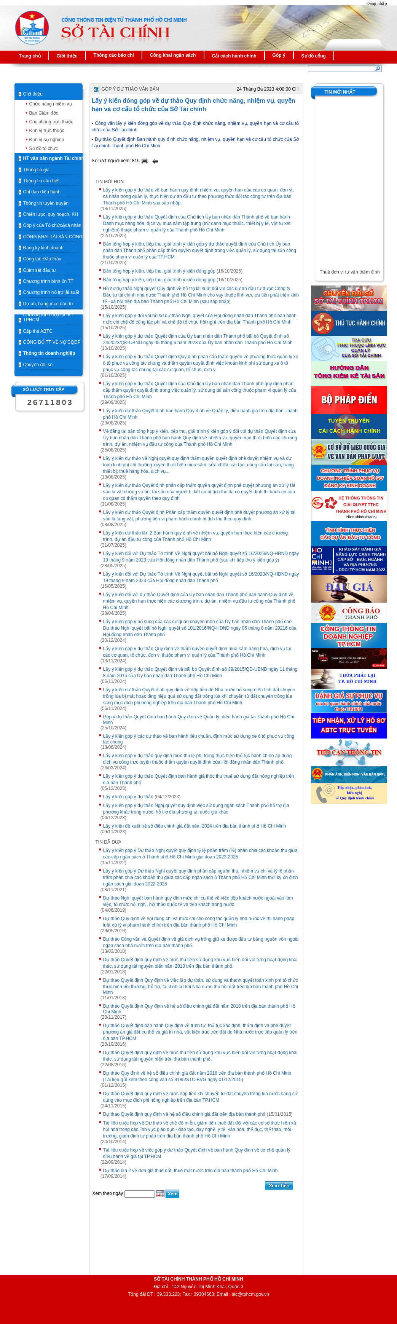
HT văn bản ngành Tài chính (53, 158)
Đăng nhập (377, 3)
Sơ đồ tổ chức (43, 148)
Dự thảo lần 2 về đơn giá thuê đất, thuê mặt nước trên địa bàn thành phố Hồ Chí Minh (190, 1170)
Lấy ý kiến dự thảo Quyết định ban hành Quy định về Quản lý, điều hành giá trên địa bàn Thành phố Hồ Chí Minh (200, 414)
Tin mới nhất (340, 92)
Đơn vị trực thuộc (46, 130)
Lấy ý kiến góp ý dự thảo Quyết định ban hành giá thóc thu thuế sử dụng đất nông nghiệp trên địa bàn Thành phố (198, 779)
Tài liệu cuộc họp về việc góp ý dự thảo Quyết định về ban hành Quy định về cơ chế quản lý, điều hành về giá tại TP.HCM (197, 1153)
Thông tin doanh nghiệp (49, 353)
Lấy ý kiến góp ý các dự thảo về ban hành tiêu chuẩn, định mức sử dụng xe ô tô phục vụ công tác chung (199, 739)
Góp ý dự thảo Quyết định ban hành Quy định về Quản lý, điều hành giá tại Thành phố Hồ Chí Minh (199, 719)
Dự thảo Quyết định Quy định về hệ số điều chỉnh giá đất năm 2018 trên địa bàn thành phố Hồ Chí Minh (199, 1009)
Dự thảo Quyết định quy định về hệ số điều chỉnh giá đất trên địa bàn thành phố (184, 1114)
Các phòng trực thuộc (51, 121)
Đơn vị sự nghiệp (46, 139)
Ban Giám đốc (43, 113)
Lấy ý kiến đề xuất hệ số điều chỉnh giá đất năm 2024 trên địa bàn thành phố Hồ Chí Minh (194, 826)
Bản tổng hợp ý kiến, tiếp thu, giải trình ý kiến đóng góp (159, 271)
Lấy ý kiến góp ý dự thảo (128, 796)
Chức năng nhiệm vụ (50, 104)
